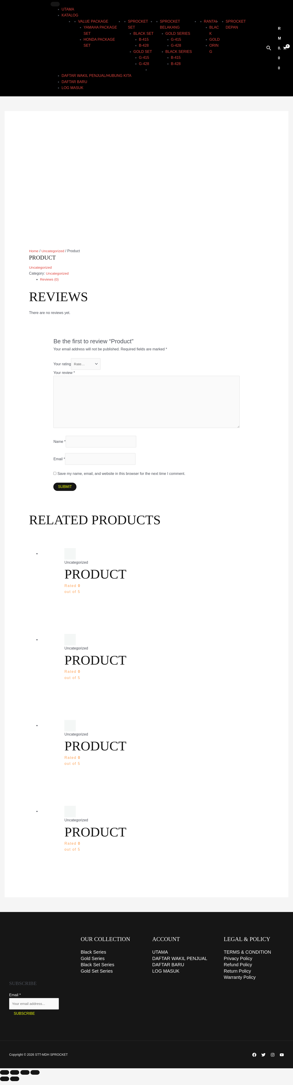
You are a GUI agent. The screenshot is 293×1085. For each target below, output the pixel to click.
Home (34, 251)
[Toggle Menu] (55, 4)
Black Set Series (97, 968)
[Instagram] (273, 1058)
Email (59, 462)
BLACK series (178, 52)
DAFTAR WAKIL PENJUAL (179, 961)
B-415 (144, 39)
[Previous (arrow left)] (4, 1082)
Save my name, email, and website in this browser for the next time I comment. (121, 477)
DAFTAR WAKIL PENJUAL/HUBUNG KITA (96, 76)
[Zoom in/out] (4, 1076)
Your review (64, 373)
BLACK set (143, 33)
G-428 (144, 64)
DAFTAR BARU (74, 82)
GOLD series (177, 33)
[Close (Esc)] (35, 1076)
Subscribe (24, 1017)
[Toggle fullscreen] (14, 1076)
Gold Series (93, 961)
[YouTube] (282, 1058)
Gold (214, 39)
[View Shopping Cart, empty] (282, 48)
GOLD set (142, 52)
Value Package (93, 21)
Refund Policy (238, 968)
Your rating (62, 364)
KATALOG (70, 15)
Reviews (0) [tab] (49, 279)
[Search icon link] (268, 48)
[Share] (25, 1076)
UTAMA (68, 9)
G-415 (144, 58)
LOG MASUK (72, 88)
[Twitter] (263, 1058)
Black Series (93, 955)
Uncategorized (53, 251)
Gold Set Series (97, 974)
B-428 (144, 45)
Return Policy (237, 974)
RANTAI (210, 21)
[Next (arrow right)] (14, 1082)
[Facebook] (254, 1058)
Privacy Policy (238, 961)
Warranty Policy (240, 981)
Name (59, 444)
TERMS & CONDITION (247, 955)
